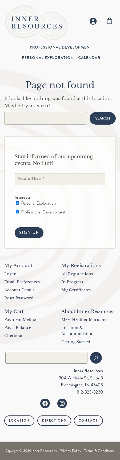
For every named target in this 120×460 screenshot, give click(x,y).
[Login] (93, 21)
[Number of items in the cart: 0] (109, 21)
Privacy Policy (70, 450)
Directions (54, 420)
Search (102, 118)
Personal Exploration (36, 204)
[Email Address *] (60, 179)
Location (19, 420)
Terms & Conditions (99, 450)
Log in (10, 274)
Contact (88, 420)
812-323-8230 (90, 392)
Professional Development (41, 212)
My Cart (13, 311)
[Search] (96, 358)
